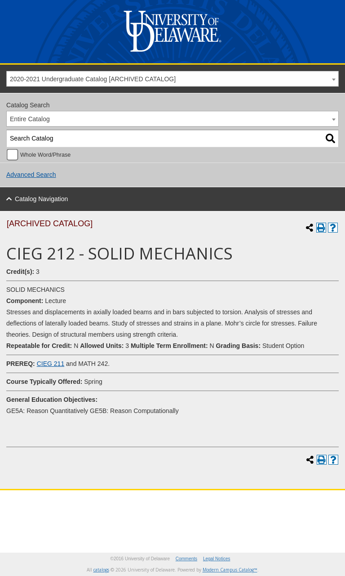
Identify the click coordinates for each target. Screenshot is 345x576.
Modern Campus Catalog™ (230, 570)
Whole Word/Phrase (45, 155)
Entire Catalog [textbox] (30, 119)
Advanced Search (31, 174)
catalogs (101, 570)
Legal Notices (216, 558)
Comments (186, 558)
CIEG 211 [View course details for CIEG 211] (50, 363)
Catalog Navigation (41, 198)
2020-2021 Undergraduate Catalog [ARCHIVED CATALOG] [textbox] (93, 79)
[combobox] (172, 79)
